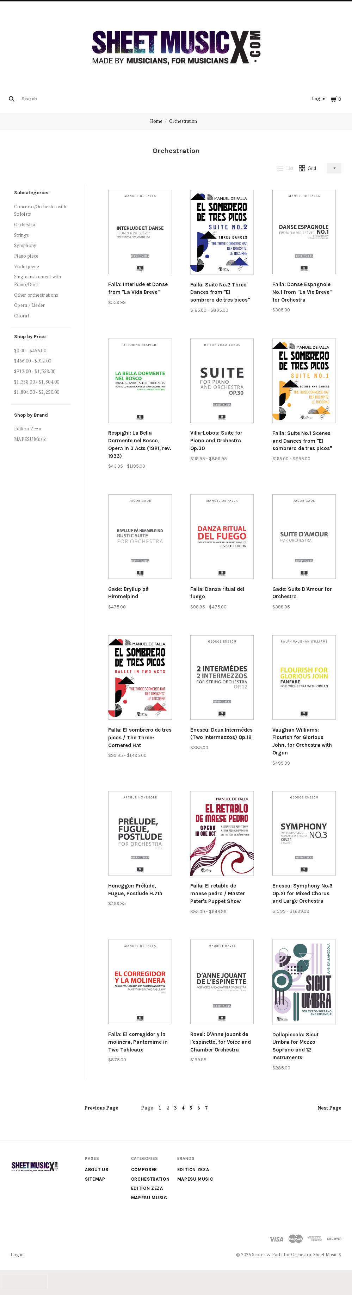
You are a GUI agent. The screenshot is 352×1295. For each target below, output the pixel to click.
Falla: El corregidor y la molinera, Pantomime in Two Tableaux (138, 1042)
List (285, 168)
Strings (21, 235)
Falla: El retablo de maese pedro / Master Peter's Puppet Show (217, 893)
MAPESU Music (30, 439)
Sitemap (95, 1179)
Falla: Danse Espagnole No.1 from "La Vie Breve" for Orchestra (302, 292)
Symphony (25, 245)
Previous (101, 1108)
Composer (144, 1169)
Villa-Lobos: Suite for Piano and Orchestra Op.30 (216, 440)
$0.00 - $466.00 (30, 350)
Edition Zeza (27, 428)
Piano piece (26, 256)
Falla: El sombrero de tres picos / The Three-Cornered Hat (140, 737)
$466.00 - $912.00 (32, 361)
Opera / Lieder (29, 305)
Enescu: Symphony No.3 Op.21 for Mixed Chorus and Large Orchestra (302, 893)
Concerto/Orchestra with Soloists (40, 210)
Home (156, 121)
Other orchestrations (36, 295)
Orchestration (183, 121)
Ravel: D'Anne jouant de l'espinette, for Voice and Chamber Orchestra (220, 1042)
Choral (21, 315)
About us (96, 1169)
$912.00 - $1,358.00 (34, 371)
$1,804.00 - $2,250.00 (37, 392)
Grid (307, 168)
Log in (319, 98)
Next (329, 1108)
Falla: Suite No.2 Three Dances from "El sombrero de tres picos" (220, 292)
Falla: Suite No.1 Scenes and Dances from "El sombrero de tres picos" (302, 441)
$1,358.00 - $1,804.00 (37, 382)
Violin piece (26, 266)
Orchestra (24, 224)
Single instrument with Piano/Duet (37, 280)
